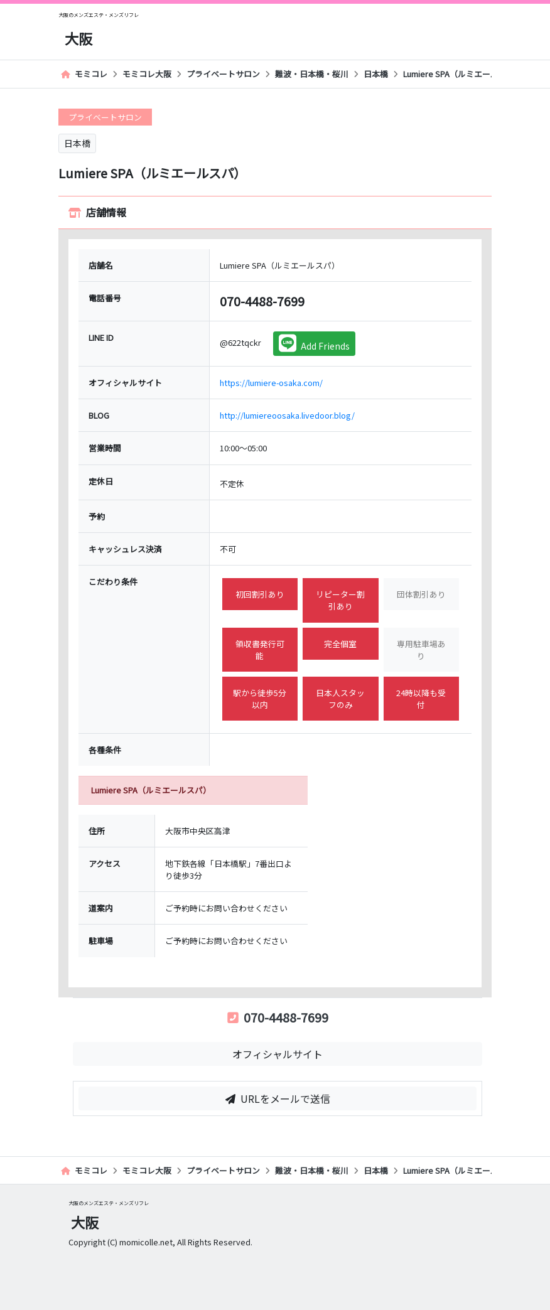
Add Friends (314, 343)
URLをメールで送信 (277, 1098)
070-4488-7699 (277, 1017)
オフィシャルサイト (277, 1053)
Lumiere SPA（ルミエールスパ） (463, 74)
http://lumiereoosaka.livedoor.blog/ (287, 415)
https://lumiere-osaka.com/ (271, 383)
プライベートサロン (223, 74)
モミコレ (84, 74)
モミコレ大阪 (146, 74)
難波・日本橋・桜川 (311, 74)
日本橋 (376, 74)
